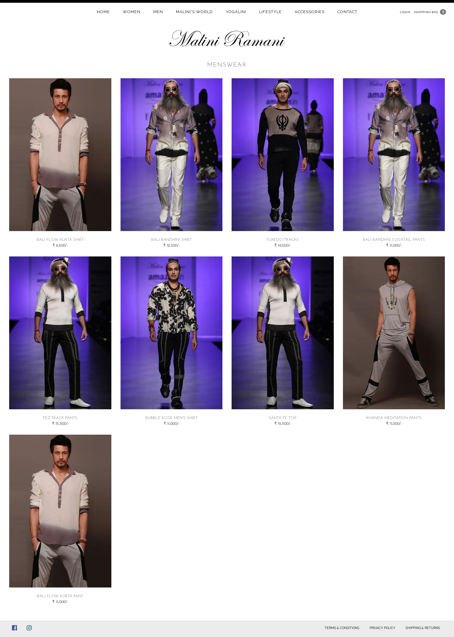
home (103, 11)
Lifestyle (270, 11)
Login (405, 12)
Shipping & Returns (423, 628)
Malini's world (194, 11)
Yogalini (236, 11)
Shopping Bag (426, 12)
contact (347, 11)
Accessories (310, 11)
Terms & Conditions (342, 628)
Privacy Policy (382, 628)
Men (158, 11)
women (131, 11)
